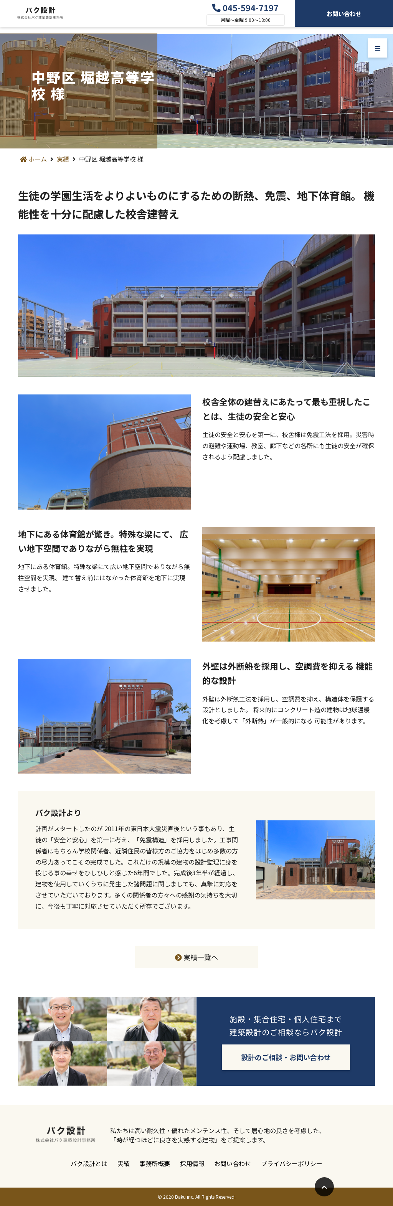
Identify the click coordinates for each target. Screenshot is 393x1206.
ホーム (33, 158)
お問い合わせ (344, 16)
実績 (63, 158)
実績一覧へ (196, 957)
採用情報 (194, 1163)
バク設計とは (81, 1163)
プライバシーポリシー (299, 1163)
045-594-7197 (245, 11)
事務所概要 (153, 1163)
